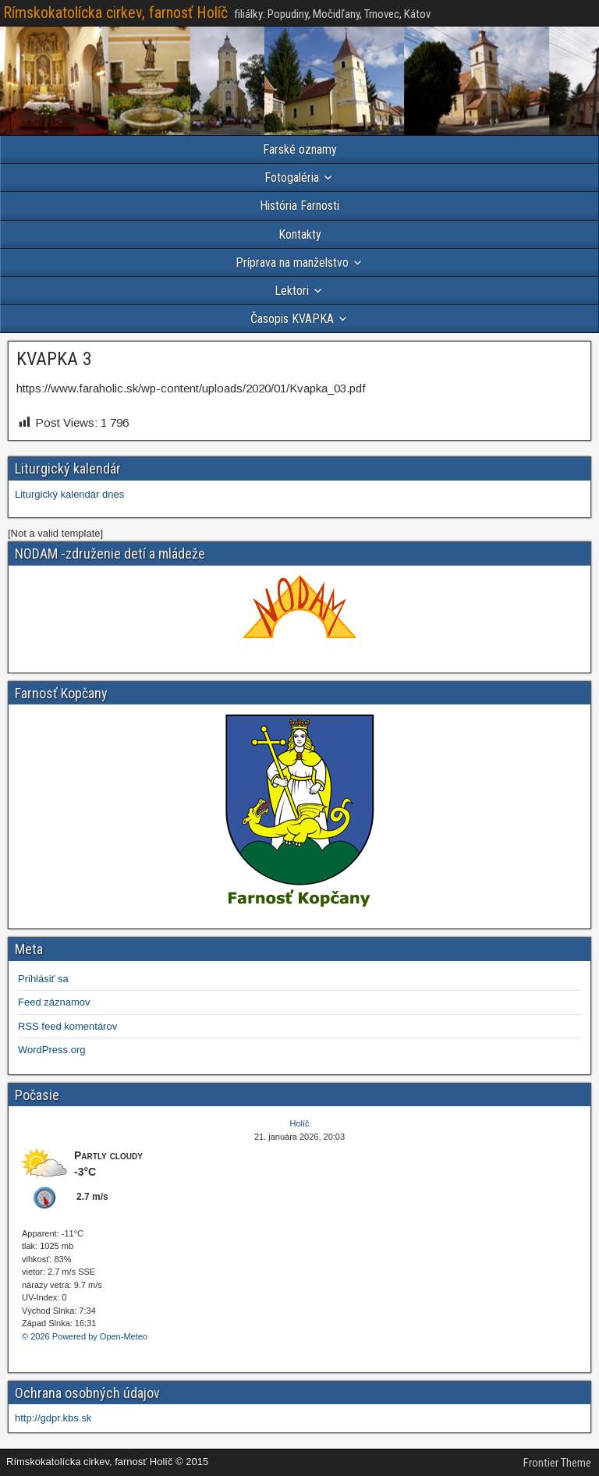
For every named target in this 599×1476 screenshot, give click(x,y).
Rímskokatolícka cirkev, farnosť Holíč (115, 12)
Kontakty (299, 234)
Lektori (292, 290)
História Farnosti (299, 205)
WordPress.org (51, 1050)
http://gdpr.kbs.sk (53, 1418)
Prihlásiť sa (43, 979)
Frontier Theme (557, 1463)
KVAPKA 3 (54, 359)
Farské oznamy (300, 149)
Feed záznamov (54, 1002)
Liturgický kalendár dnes (69, 494)
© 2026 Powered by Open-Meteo (84, 1336)
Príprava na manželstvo (292, 262)
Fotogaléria (291, 177)
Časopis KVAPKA (292, 318)
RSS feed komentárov (67, 1026)
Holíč (299, 1123)
